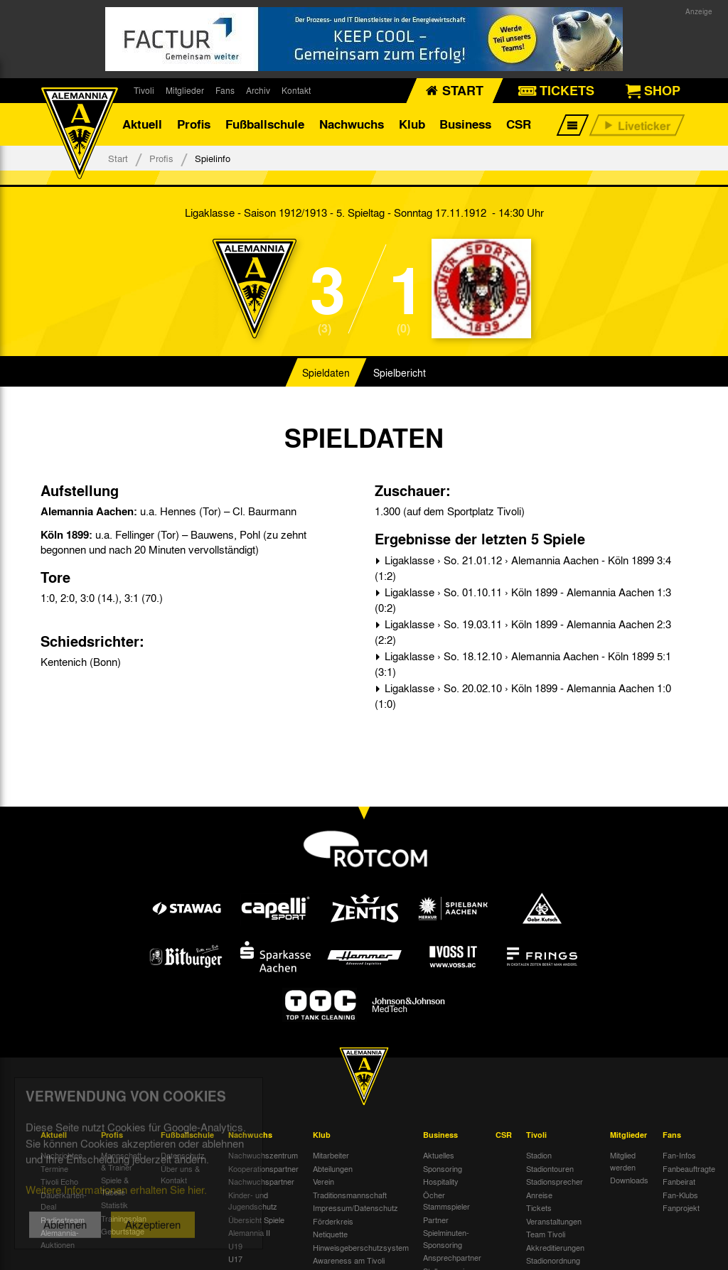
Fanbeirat (679, 1181)
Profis (193, 124)
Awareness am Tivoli (349, 1260)
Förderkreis (333, 1221)
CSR (518, 124)
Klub (412, 124)
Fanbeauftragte (689, 1168)
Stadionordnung (553, 1260)
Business (465, 124)
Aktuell (142, 124)
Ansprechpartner (452, 1257)
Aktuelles (438, 1155)
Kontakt (296, 90)
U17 (235, 1258)
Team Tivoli (545, 1233)
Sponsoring (442, 1168)
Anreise (539, 1194)
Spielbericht (399, 372)
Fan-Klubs (680, 1194)
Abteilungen (333, 1168)
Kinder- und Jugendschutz (252, 1200)
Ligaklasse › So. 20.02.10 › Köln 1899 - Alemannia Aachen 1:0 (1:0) (523, 696)
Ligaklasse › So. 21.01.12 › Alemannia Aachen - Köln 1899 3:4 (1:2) (523, 568)
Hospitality (441, 1181)
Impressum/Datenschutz (355, 1207)
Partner (436, 1219)
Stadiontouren (550, 1168)
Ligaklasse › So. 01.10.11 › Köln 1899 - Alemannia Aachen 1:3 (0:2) (523, 600)
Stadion (539, 1155)
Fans (225, 90)
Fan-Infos (679, 1155)
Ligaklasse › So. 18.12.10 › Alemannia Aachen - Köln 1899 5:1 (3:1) (523, 664)
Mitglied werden (623, 1161)
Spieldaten (326, 372)
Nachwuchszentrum (263, 1155)
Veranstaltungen (554, 1221)
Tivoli (144, 90)
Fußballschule (264, 124)
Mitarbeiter (331, 1155)
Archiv (258, 90)
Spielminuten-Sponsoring (446, 1238)
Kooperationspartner (263, 1168)
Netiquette (330, 1233)
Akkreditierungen (555, 1247)
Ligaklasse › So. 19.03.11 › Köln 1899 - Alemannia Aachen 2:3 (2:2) (523, 632)
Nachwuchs (351, 124)
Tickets (539, 1207)
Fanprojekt (681, 1207)
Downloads (629, 1179)
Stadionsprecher (554, 1181)
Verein (323, 1181)
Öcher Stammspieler (446, 1200)
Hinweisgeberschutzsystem (361, 1247)
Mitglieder (185, 90)
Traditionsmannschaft (350, 1194)
